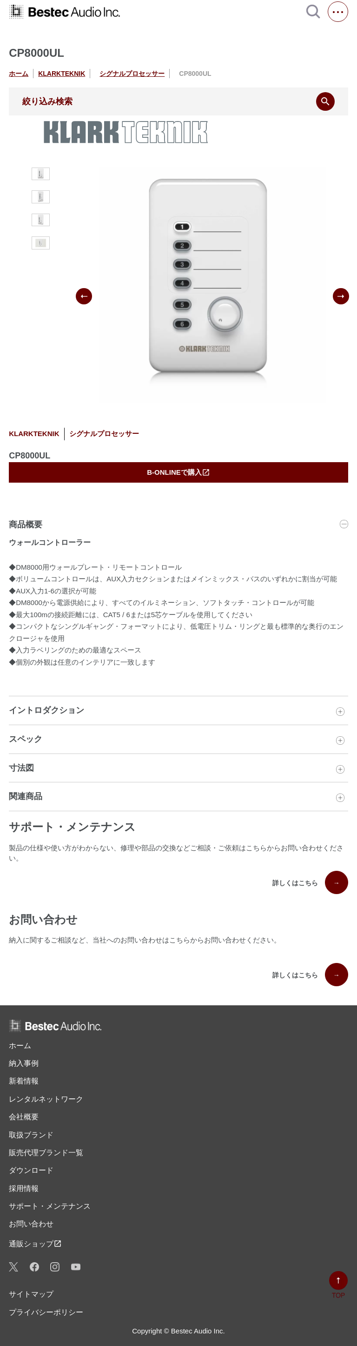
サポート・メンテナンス (50, 1206)
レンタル (46, 1099)
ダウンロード (31, 1170)
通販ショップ (35, 1243)
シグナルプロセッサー (132, 73)
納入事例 (24, 1063)
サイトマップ (31, 1294)
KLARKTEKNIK (61, 73)
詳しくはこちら (310, 882)
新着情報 (24, 1081)
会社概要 (24, 1117)
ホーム (18, 73)
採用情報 (24, 1188)
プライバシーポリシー (46, 1312)
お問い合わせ (31, 1224)
